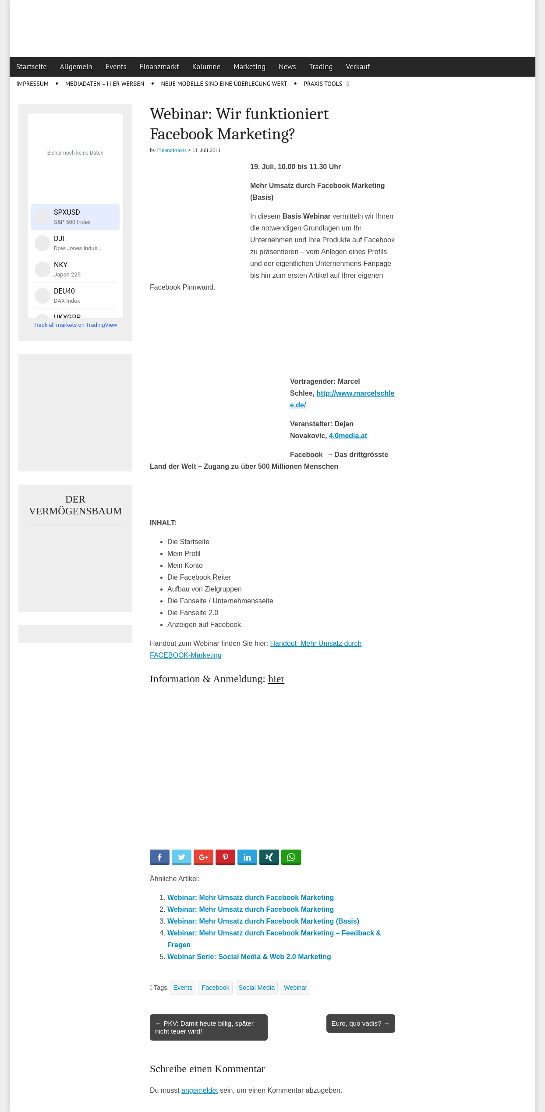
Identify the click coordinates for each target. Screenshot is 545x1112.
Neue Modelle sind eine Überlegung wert (224, 84)
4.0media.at (348, 435)
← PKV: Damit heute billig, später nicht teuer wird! (204, 1027)
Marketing (249, 66)
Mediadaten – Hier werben (105, 84)
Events (116, 66)
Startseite (31, 66)
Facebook (215, 987)
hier (276, 678)
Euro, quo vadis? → (361, 1023)
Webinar (295, 987)
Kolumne (206, 66)
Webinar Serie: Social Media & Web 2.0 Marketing (249, 956)
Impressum (32, 84)
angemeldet (199, 1090)
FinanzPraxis (172, 150)
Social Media (257, 987)
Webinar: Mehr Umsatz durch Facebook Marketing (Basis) (263, 921)
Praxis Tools (323, 84)
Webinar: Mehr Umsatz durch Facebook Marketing (250, 897)
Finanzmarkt (159, 66)
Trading (321, 66)
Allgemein (76, 66)
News (287, 66)
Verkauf (358, 66)
